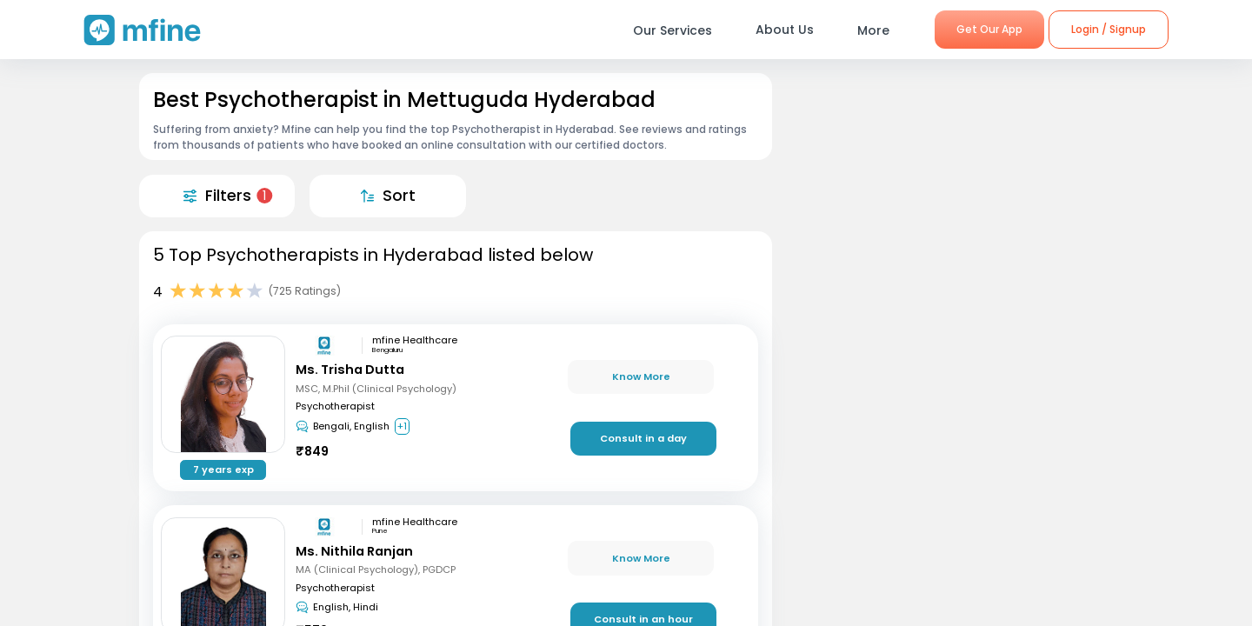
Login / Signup (1108, 29)
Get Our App (989, 29)
